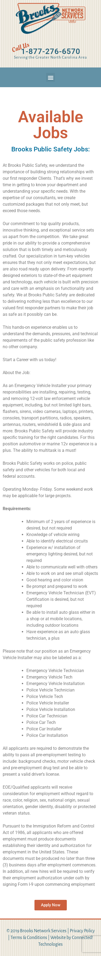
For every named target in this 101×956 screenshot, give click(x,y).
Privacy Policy (82, 930)
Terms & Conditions (29, 937)
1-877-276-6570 (50, 51)
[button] (50, 77)
